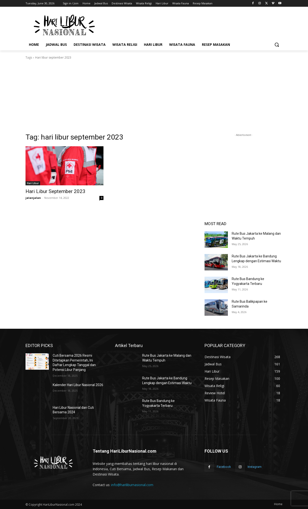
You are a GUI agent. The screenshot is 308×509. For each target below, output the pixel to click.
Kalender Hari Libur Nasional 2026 (78, 385)
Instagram (255, 467)
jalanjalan (33, 198)
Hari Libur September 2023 (55, 191)
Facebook (224, 467)
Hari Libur (33, 183)
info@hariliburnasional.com (132, 484)
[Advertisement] (190, 24)
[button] (276, 44)
